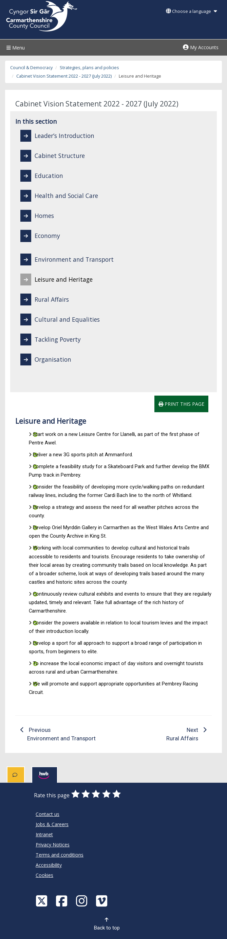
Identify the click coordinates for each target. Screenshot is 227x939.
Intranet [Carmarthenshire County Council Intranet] (44, 834)
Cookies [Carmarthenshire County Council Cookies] (44, 875)
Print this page (181, 404)
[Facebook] (62, 900)
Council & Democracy (31, 68)
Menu (15, 47)
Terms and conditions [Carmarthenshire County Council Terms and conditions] (59, 855)
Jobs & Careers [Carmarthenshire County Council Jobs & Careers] (52, 824)
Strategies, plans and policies (89, 68)
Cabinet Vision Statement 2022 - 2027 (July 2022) (64, 76)
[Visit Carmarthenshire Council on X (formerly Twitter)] (42, 900)
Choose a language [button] (191, 11)
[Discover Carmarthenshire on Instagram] (82, 900)
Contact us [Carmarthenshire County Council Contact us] (47, 814)
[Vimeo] (102, 900)
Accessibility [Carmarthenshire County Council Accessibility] (49, 865)
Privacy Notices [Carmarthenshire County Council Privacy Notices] (53, 844)
